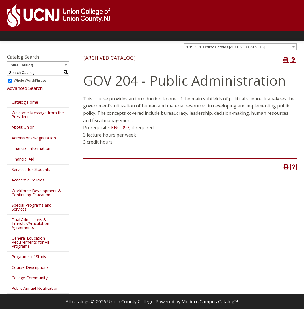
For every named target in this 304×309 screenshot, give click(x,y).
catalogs (81, 302)
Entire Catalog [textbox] (21, 65)
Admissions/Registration (34, 138)
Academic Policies (28, 180)
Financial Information (31, 148)
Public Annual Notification (35, 288)
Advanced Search (25, 88)
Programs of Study (29, 256)
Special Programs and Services (31, 207)
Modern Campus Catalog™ (210, 302)
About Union (23, 127)
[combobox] (240, 46)
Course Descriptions (30, 267)
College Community (30, 277)
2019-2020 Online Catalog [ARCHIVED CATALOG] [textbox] (225, 46)
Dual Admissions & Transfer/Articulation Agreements (30, 223)
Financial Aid (23, 159)
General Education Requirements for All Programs (30, 242)
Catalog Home (25, 102)
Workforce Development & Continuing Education (36, 192)
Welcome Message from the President (38, 114)
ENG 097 (120, 127)
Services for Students (31, 169)
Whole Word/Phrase (30, 80)
